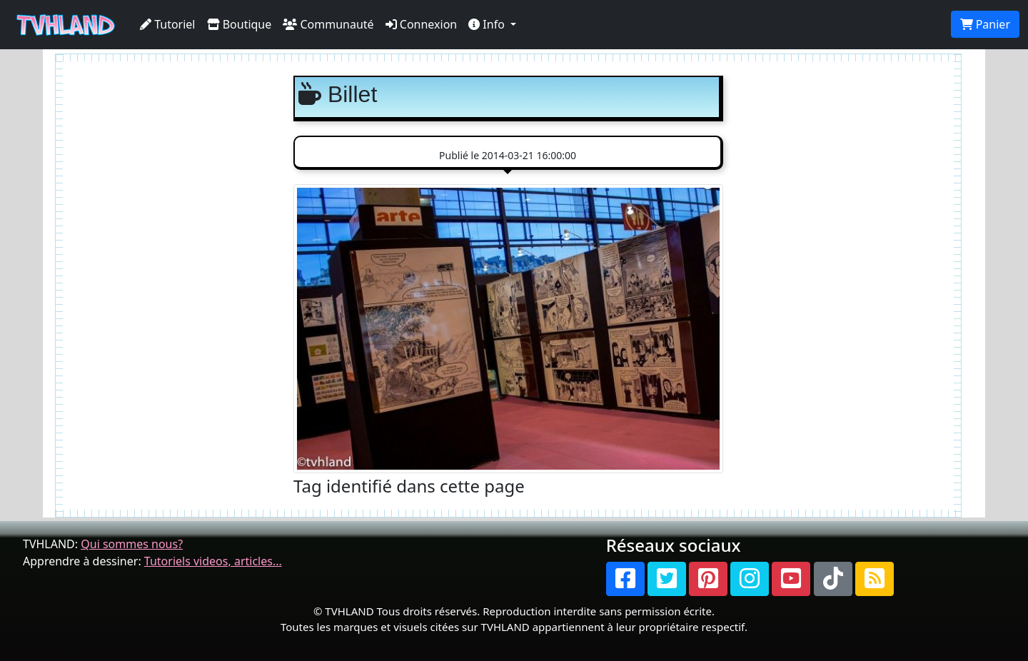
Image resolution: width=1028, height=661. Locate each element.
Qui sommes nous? (132, 544)
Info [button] (488, 24)
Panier (985, 24)
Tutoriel (168, 24)
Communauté (328, 24)
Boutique (239, 24)
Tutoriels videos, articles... (213, 561)
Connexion (422, 24)
